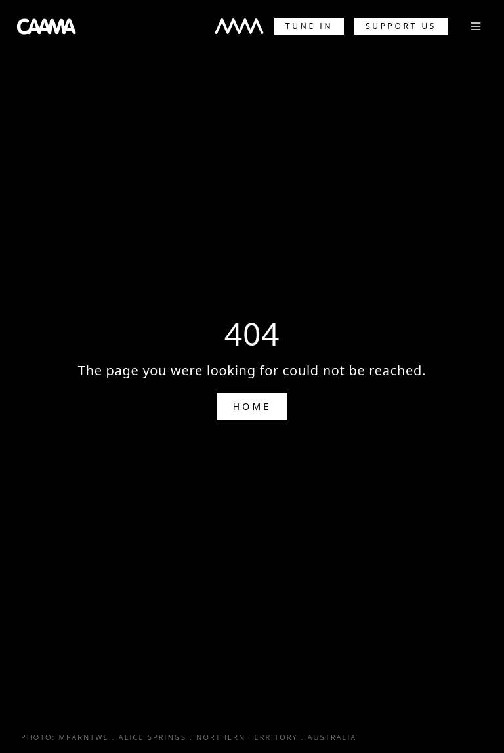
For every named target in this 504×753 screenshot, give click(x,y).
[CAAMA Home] (46, 26)
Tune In (309, 25)
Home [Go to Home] (252, 406)
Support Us (401, 25)
